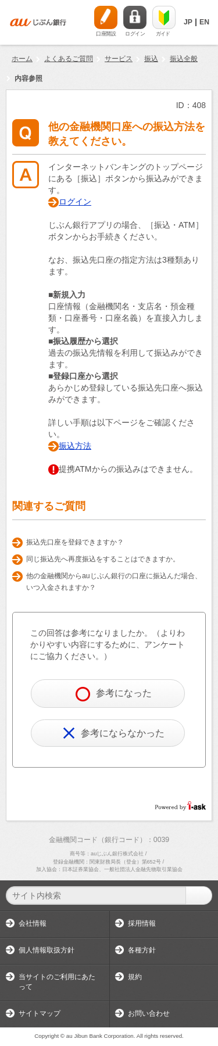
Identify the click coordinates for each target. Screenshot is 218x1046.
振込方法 (75, 445)
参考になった (114, 694)
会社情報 (33, 923)
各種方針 (142, 950)
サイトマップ (39, 1013)
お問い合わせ (149, 1013)
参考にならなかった (114, 733)
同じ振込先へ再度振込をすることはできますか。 (103, 559)
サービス (119, 59)
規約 (135, 977)
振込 (151, 59)
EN (204, 22)
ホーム (22, 59)
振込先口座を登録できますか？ (75, 542)
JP (188, 22)
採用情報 (142, 923)
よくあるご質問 (68, 59)
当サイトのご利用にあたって (57, 982)
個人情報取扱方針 (46, 950)
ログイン (75, 201)
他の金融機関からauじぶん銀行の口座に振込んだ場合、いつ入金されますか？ (114, 582)
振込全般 (184, 59)
